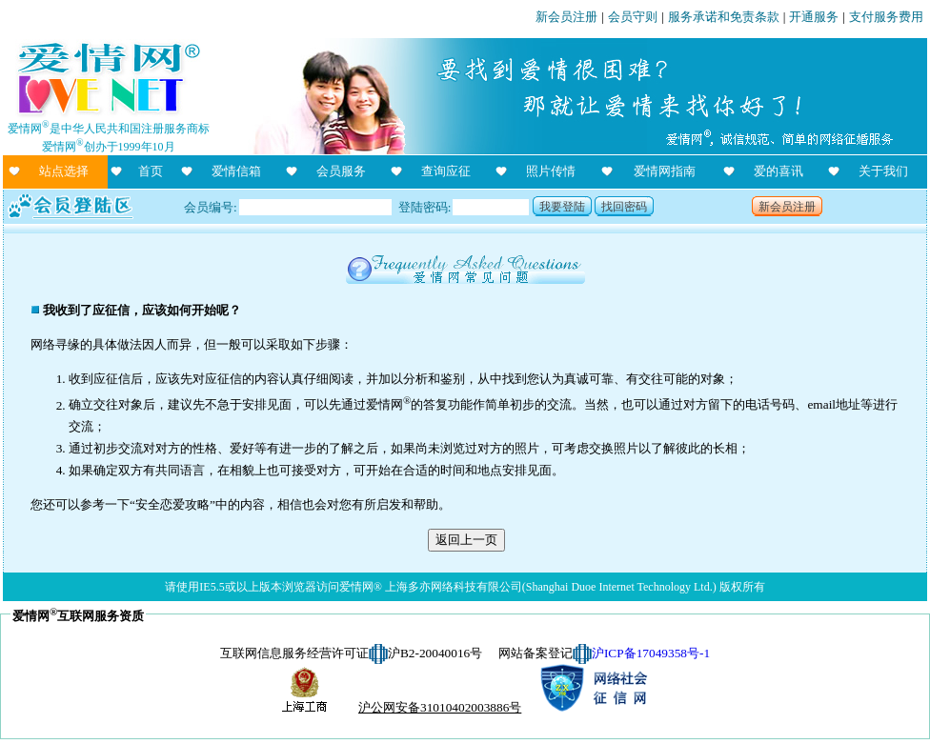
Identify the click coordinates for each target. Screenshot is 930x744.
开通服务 (814, 17)
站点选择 (64, 171)
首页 (150, 171)
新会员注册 (566, 17)
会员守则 (632, 17)
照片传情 (551, 171)
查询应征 (446, 171)
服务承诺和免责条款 (723, 17)
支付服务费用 (886, 17)
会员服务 (341, 171)
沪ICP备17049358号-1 (651, 653)
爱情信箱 (236, 171)
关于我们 (883, 171)
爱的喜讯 (778, 171)
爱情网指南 (665, 171)
